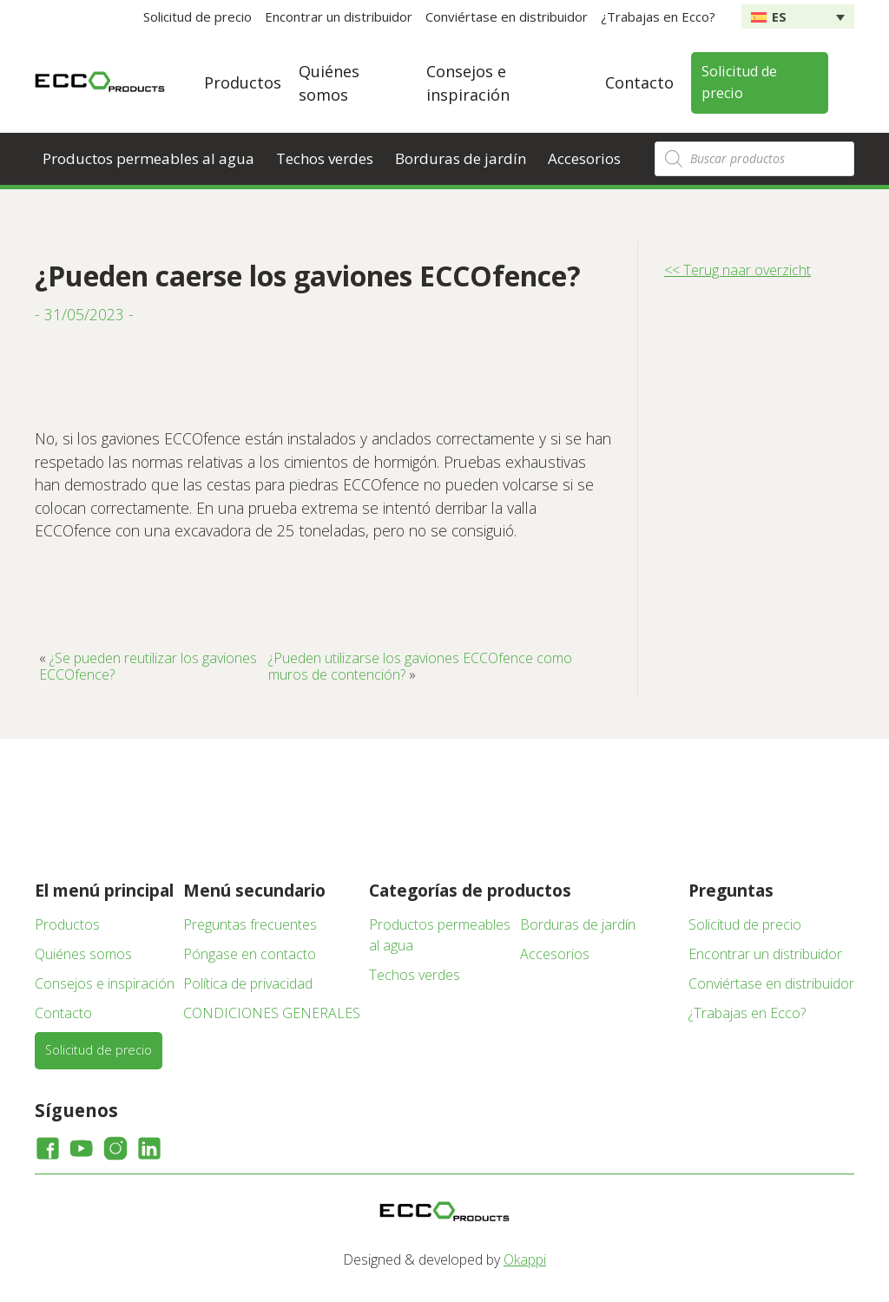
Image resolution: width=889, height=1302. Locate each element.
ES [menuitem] (779, 16)
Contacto (639, 82)
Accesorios (584, 158)
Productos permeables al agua (148, 158)
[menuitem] (797, 16)
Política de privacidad (248, 983)
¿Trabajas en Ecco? (658, 16)
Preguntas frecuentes (250, 924)
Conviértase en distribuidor (506, 16)
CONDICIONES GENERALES (271, 1013)
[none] (797, 16)
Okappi (525, 1259)
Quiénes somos (83, 953)
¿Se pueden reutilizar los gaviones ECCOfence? (148, 665)
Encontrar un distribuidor (338, 16)
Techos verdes (324, 158)
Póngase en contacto (249, 953)
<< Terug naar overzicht (737, 269)
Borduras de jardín (460, 158)
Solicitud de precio (197, 16)
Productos (242, 82)
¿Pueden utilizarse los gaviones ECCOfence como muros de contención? (420, 665)
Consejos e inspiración (105, 983)
